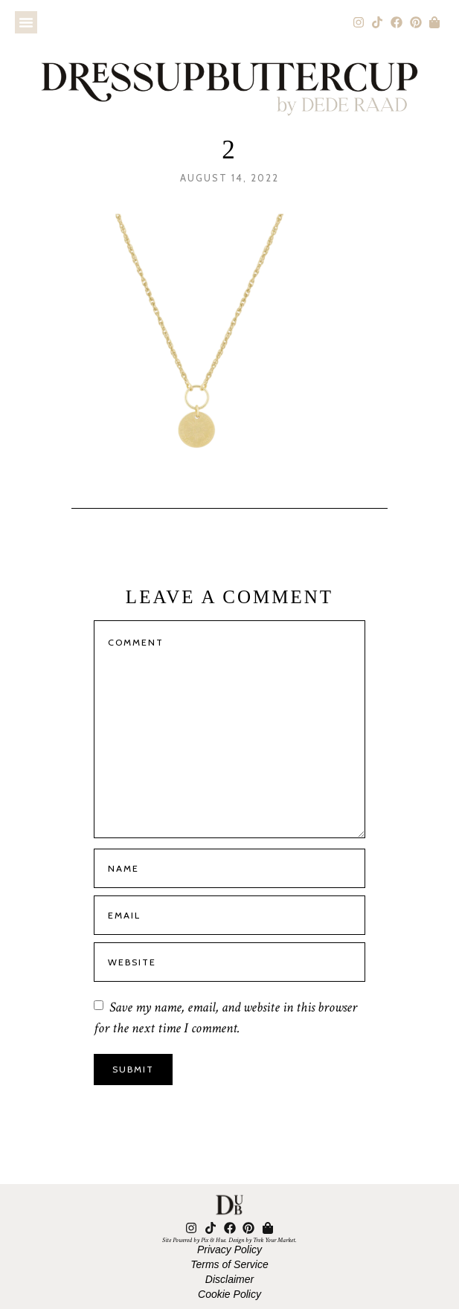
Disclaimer (229, 1279)
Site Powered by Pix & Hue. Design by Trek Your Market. (229, 1239)
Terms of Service (229, 1264)
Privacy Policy (229, 1249)
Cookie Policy (229, 1294)
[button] (26, 22)
